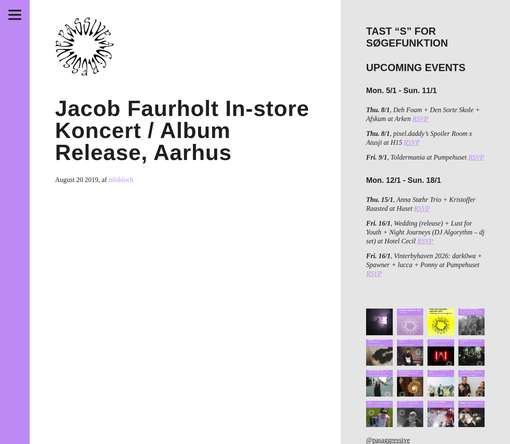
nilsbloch (121, 179)
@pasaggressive (388, 440)
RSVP (420, 118)
